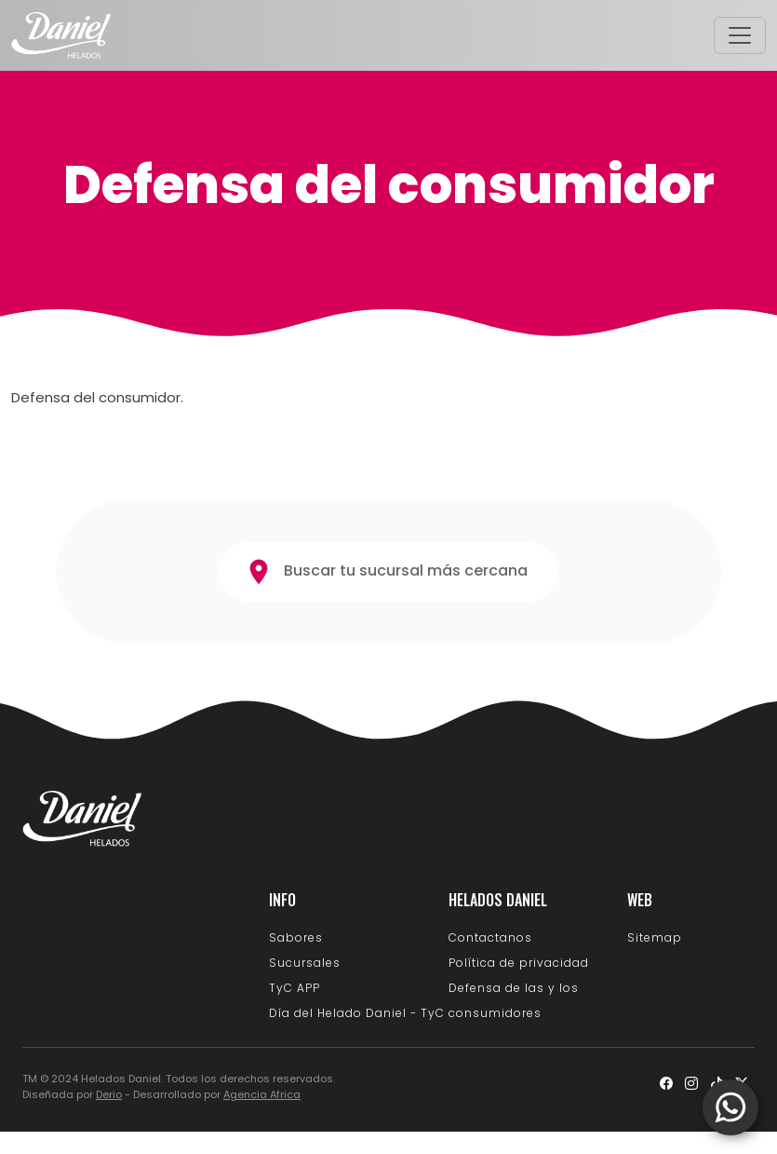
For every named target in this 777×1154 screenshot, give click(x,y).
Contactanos (490, 937)
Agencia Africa (262, 1094)
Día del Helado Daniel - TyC (357, 1013)
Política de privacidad (519, 963)
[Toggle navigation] (740, 35)
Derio (109, 1094)
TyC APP (294, 988)
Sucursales (305, 963)
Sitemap (654, 937)
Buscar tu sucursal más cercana (388, 572)
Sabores (296, 937)
